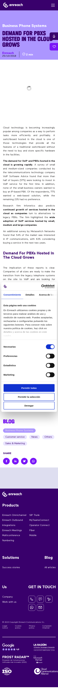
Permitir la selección (29, 396)
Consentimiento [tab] (12, 294)
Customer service (15, 437)
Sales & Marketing (15, 443)
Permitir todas (29, 388)
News (35, 437)
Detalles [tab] (30, 294)
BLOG (9, 421)
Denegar (28, 405)
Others (48, 437)
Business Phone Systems (19, 430)
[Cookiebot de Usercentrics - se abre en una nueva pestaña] (41, 286)
